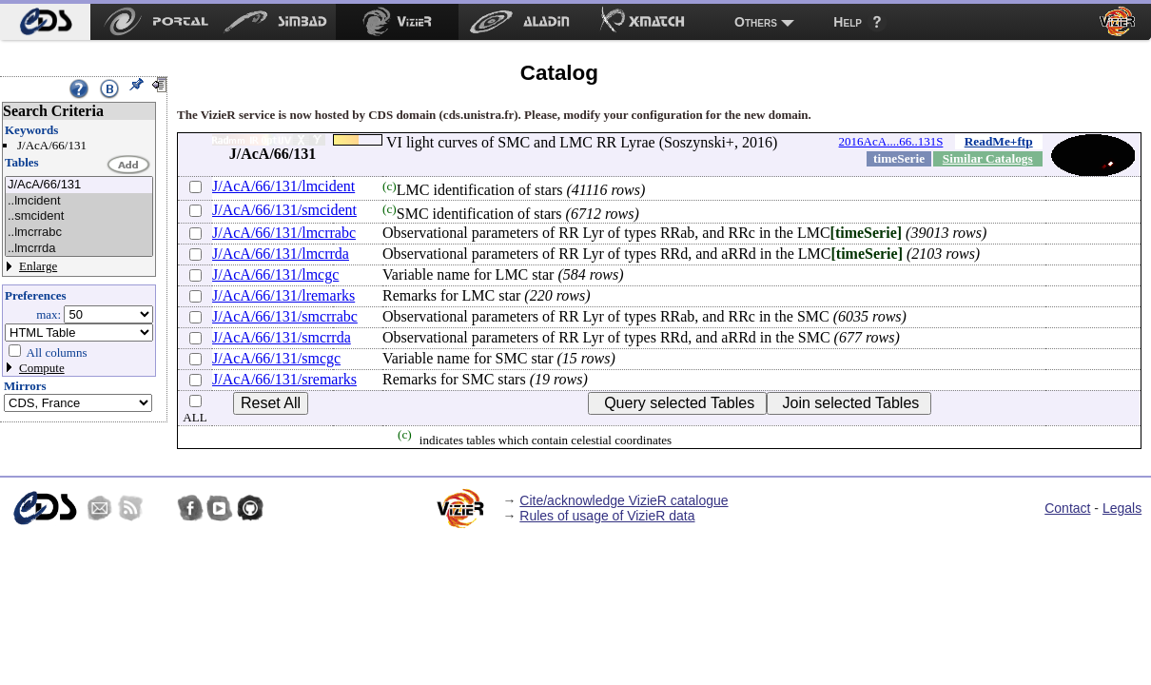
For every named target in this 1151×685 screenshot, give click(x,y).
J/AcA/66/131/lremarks (283, 295)
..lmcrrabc (79, 233)
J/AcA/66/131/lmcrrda (280, 253)
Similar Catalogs (988, 158)
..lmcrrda (79, 249)
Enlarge (38, 266)
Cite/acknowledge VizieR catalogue (623, 500)
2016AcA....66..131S (891, 141)
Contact (1067, 508)
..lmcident (79, 201)
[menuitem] (45, 22)
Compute (42, 368)
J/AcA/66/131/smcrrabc (285, 316)
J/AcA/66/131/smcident (284, 210)
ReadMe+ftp (999, 141)
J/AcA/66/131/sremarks (284, 379)
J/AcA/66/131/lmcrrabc (284, 233)
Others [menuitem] (755, 21)
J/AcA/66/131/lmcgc (275, 274)
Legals (1121, 508)
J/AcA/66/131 (79, 185)
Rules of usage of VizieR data (606, 515)
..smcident (79, 216)
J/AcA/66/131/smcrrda (281, 337)
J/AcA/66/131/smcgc (276, 358)
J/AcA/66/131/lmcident (283, 186)
